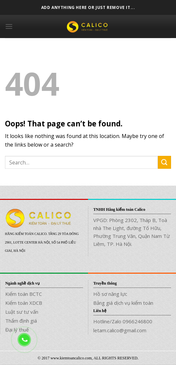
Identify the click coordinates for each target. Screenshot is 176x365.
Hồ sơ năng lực (110, 294)
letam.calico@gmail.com (119, 330)
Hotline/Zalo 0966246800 (122, 321)
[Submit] (164, 162)
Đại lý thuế (17, 329)
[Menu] (9, 26)
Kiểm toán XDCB (23, 302)
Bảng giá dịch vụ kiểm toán (123, 302)
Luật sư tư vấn (21, 311)
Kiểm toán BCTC (23, 294)
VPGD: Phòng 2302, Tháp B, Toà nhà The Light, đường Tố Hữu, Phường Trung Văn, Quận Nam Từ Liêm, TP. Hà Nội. (131, 232)
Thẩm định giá (21, 320)
